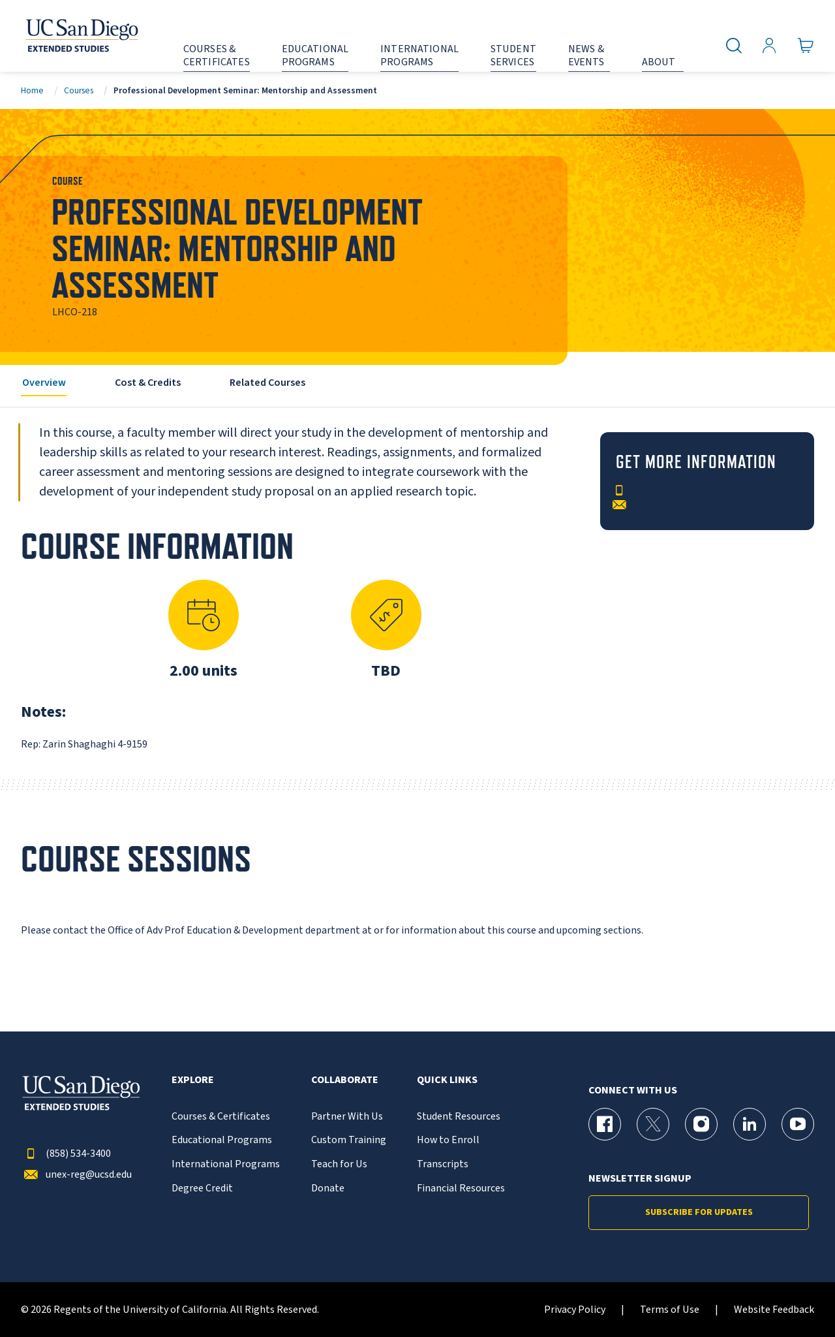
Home (32, 90)
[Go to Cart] (806, 46)
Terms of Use (669, 1310)
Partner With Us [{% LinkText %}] (347, 1117)
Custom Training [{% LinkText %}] (348, 1140)
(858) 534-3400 (66, 1154)
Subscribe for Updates (699, 1212)
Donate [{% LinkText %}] (327, 1188)
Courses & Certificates (221, 1117)
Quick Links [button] (447, 1080)
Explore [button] (193, 1080)
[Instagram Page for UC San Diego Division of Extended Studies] (701, 1124)
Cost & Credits (148, 382)
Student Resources (458, 1117)
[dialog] (796, 1298)
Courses (78, 90)
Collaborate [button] (344, 1080)
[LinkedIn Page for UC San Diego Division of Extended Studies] (749, 1124)
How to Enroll (448, 1140)
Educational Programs (222, 1140)
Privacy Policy (574, 1310)
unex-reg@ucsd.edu (76, 1175)
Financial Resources (461, 1188)
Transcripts (442, 1164)
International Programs (226, 1164)
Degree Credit (202, 1188)
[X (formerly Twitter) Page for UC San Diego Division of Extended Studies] (653, 1124)
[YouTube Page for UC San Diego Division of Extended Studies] (798, 1124)
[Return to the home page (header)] (81, 36)
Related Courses (267, 382)
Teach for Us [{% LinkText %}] (339, 1164)
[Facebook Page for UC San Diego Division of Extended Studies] (604, 1124)
